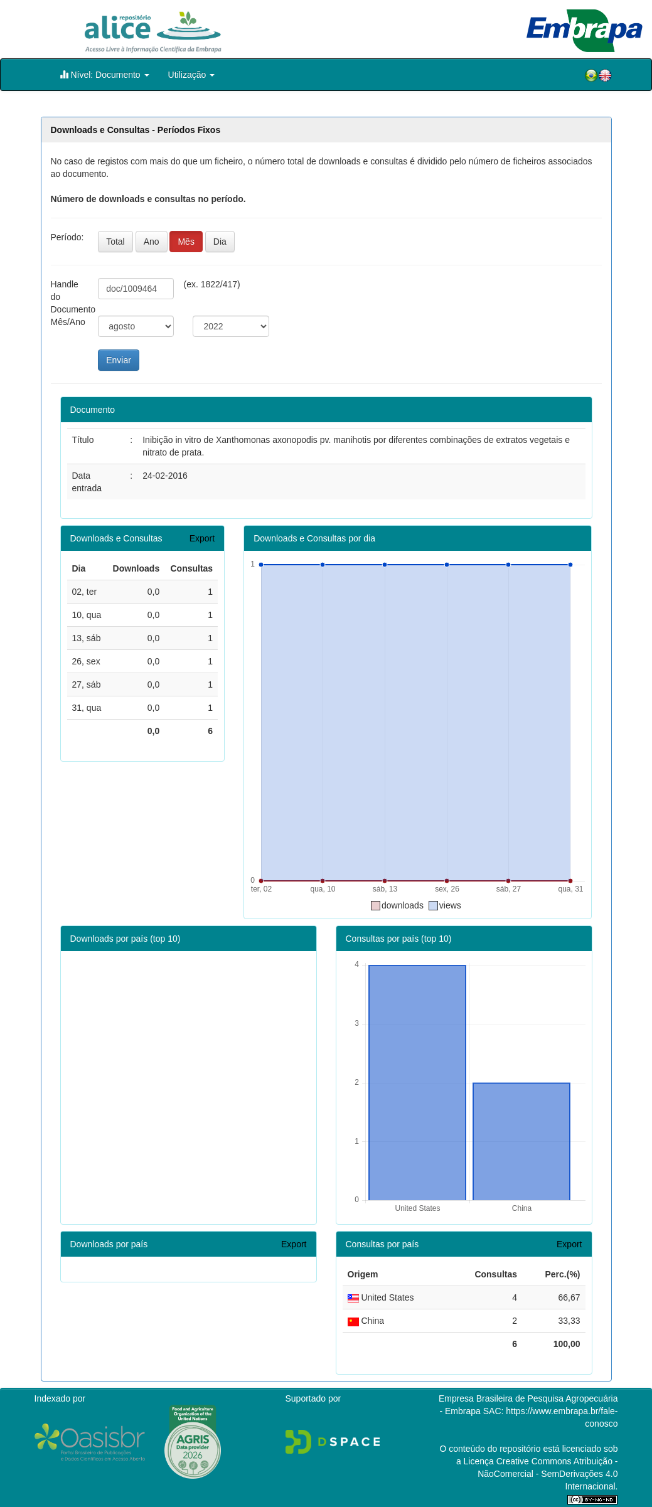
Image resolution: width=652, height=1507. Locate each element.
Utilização (191, 75)
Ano (151, 242)
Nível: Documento (104, 74)
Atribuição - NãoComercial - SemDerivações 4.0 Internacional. (547, 1473)
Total (115, 242)
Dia (220, 242)
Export (202, 538)
